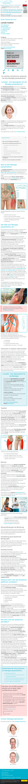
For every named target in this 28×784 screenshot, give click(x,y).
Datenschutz (4, 779)
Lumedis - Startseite (4, 5)
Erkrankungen (11, 5)
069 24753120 (10, 403)
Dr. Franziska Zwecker (20, 131)
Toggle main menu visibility (26, 1)
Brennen (5, 149)
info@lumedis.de (12, 709)
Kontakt (13, 777)
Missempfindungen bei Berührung (10, 151)
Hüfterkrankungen (17, 5)
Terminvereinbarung (6, 777)
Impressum (18, 777)
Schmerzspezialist (20, 492)
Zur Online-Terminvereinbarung (11, 402)
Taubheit (5, 147)
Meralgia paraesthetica (6, 6)
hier (7, 101)
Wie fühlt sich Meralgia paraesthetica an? (12, 143)
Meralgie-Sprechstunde (20, 721)
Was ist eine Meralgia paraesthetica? (11, 141)
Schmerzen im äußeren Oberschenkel (11, 145)
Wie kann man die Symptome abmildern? (12, 159)
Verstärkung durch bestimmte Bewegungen (12, 152)
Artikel (6, 285)
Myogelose (11, 275)
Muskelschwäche (7, 154)
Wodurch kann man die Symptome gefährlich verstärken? (13, 157)
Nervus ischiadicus (9, 523)
